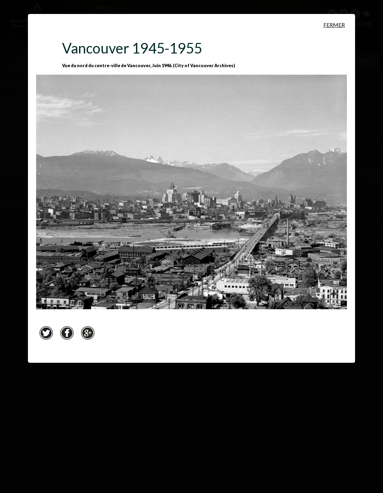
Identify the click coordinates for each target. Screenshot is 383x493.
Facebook (66, 332)
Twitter (46, 332)
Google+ (87, 332)
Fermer (334, 24)
